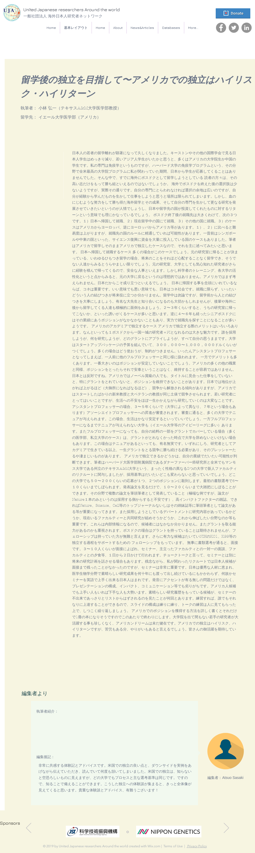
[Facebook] (221, 28)
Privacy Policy (197, 846)
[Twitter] (234, 28)
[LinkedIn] (246, 28)
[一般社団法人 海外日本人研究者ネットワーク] (76, 16)
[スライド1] (127, 832)
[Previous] (28, 828)
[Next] (226, 828)
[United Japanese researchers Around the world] (82, 9)
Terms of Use (173, 846)
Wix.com (154, 846)
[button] (171, 28)
